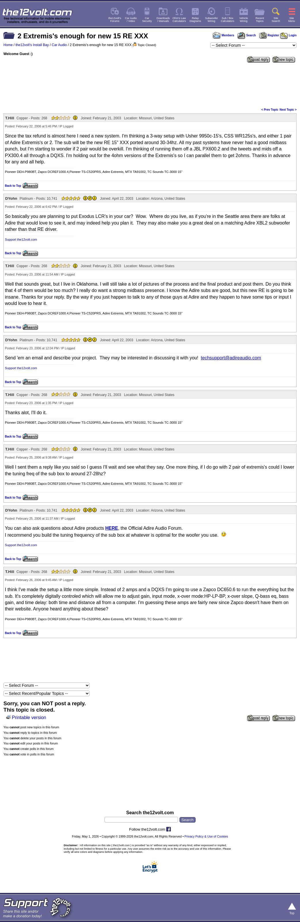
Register (269, 35)
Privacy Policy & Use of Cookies (206, 836)
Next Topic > (288, 109)
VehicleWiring (243, 19)
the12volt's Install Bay (32, 45)
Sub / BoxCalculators (227, 19)
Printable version (29, 717)
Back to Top (13, 185)
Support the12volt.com (21, 239)
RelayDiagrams (195, 19)
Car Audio (59, 45)
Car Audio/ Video (131, 19)
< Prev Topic (269, 109)
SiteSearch (276, 19)
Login (288, 35)
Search (246, 35)
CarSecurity (147, 19)
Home (8, 45)
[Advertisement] (150, 84)
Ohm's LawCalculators (179, 19)
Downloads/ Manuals (163, 19)
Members (223, 35)
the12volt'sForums (114, 19)
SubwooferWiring (211, 19)
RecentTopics (259, 19)
